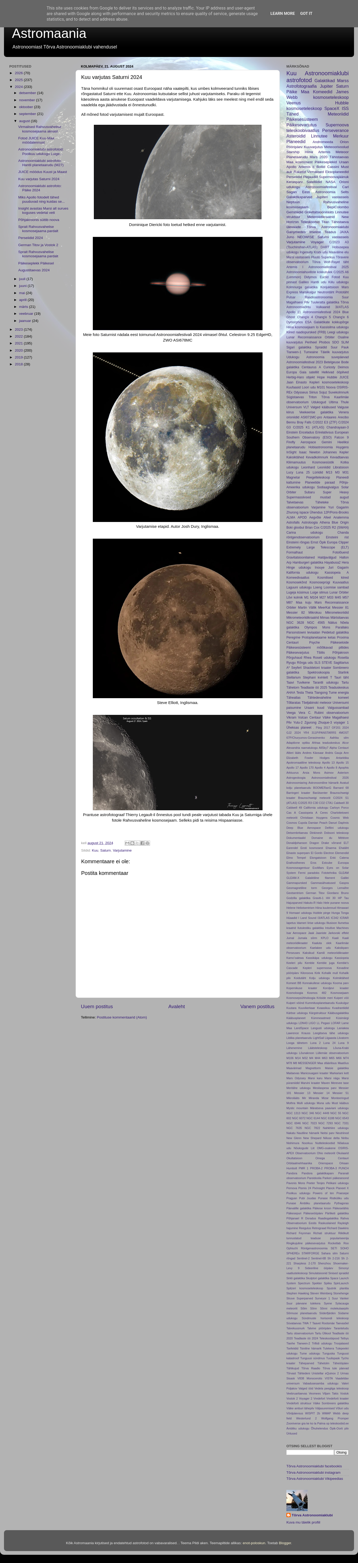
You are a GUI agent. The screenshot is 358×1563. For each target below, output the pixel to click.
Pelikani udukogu (337, 1183)
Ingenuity (306, 252)
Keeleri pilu (294, 962)
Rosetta (343, 657)
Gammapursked (296, 882)
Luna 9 (343, 1042)
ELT (346, 842)
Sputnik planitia (338, 1288)
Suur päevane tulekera (303, 1303)
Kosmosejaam (340, 992)
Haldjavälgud (327, 557)
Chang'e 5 (323, 317)
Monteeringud (340, 1098)
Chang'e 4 (305, 317)
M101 (321, 387)
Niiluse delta (331, 1138)
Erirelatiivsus (324, 432)
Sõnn (313, 1308)
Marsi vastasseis (298, 257)
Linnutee (319, 136)
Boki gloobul (295, 527)
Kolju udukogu (319, 978)
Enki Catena (339, 857)
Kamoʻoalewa (295, 957)
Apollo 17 (292, 767)
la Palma (319, 1423)
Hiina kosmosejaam (300, 327)
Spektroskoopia (318, 672)
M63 (325, 1058)
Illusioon (331, 922)
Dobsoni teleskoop (336, 832)
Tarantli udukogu (326, 682)
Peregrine (293, 637)
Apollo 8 (331, 767)
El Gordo (316, 852)
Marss (343, 80)
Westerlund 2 (306, 1418)
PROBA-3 (330, 1168)
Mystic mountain (297, 1108)
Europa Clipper (338, 542)
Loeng (317, 587)
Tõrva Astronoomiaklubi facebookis (314, 1466)
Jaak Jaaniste (317, 933)
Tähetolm (323, 1363)
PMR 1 (303, 1168)
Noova (330, 387)
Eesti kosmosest (311, 847)
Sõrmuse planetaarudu (301, 1313)
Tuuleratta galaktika (325, 302)
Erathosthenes (295, 862)
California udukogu (316, 807)
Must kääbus (340, 1103)
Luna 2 (315, 1042)
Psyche (314, 642)
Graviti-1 (318, 898)
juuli (23, 279)
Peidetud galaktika (335, 632)
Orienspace (325, 1163)
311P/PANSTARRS (324, 732)
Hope (321, 377)
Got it (306, 13)
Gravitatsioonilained (300, 557)
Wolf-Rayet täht (336, 262)
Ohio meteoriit (326, 1153)
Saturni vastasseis (333, 237)
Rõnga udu (305, 663)
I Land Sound (307, 917)
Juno (290, 237)
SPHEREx (293, 1253)
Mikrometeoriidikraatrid (302, 617)
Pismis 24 (304, 1188)
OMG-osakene (326, 1148)
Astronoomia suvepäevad (327, 357)
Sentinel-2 (303, 1258)
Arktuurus (292, 772)
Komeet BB (293, 983)
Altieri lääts (293, 752)
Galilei (345, 877)
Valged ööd (305, 1388)
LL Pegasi (323, 1023)
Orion (344, 142)
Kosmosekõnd (296, 582)
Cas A (291, 812)
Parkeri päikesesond (335, 1178)
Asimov (329, 772)
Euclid (324, 277)
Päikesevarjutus (301, 124)
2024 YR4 (301, 732)
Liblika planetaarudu (299, 1037)
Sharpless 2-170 (305, 1263)
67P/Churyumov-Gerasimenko (305, 737)
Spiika (327, 1283)
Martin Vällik (307, 607)
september (28, 114)
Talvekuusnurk (295, 1328)
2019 (19, 357)
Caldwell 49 (294, 807)
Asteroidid (295, 136)
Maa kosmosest (299, 162)
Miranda (314, 1098)
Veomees (315, 1393)
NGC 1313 (293, 1113)
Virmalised (315, 172)
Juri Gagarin (338, 567)
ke (307, 1423)
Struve (290, 1298)
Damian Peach (318, 822)
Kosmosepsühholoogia (300, 997)
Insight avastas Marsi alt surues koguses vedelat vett (43, 210)
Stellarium (293, 677)
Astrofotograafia (301, 86)
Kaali (335, 938)
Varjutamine (122, 850)
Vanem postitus (257, 1006)
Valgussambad (338, 708)
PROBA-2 (316, 1168)
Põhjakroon (341, 652)
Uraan (344, 162)
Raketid (300, 172)
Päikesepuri (293, 1213)
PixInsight (318, 1188)
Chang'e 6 (341, 317)
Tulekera (328, 1348)
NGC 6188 (327, 1118)
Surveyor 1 (322, 1298)
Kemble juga (325, 962)
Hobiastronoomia (320, 447)
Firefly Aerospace (301, 442)
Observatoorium (305, 1153)
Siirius (313, 392)
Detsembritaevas (297, 832)
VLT (306, 407)
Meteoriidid (338, 114)
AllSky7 (323, 747)
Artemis (324, 152)
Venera (344, 412)
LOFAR (335, 1023)
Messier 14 (321, 1093)
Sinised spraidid (338, 1273)
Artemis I (294, 267)
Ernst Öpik (318, 542)
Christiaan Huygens (314, 817)
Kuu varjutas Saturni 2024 (38, 179)
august (25, 121)
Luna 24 (329, 1042)
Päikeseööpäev (313, 1213)
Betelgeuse (332, 362)
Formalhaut (294, 552)
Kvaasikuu (323, 1007)
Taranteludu (341, 1328)
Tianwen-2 (303, 1343)
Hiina (309, 152)
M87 (289, 602)
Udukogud (318, 402)
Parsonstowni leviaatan (303, 632)
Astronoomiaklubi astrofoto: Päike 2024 (40, 188)
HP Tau (343, 898)
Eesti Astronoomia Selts (325, 192)
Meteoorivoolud (336, 147)
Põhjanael (292, 1218)
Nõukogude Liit (304, 1148)
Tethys (344, 1338)
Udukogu (292, 357)
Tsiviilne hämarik (311, 1348)
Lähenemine (294, 1048)
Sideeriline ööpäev (319, 1268)
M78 (289, 1063)
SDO (335, 342)
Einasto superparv (298, 852)
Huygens (342, 447)
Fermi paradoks (308, 872)
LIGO (312, 1023)
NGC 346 (308, 1113)
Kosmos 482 (316, 992)
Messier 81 (340, 607)
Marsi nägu (332, 1078)
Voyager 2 (305, 1398)
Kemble (310, 962)
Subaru (309, 492)
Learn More (282, 13)
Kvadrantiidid (340, 1007)
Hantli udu (318, 282)
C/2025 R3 (305, 802)
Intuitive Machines (337, 927)
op (327, 1423)
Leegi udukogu (338, 332)
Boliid (320, 167)
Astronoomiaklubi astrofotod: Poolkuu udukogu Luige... (41, 151)
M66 (339, 1058)
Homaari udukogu (300, 912)
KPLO (325, 938)
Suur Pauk (340, 347)
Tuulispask (333, 1358)
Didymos (310, 277)
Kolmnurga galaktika (301, 287)
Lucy (289, 472)
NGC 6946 (293, 1123)
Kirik (317, 973)
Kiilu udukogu (338, 282)
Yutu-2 (298, 722)
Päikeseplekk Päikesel (36, 263)
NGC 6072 (298, 1118)
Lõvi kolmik (294, 597)
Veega (290, 713)
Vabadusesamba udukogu (320, 1383)
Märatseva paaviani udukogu (329, 1108)
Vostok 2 (292, 1398)
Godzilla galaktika (298, 898)
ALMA (290, 517)
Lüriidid (318, 472)
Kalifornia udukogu (302, 572)
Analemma (341, 517)
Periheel (311, 342)
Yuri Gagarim (338, 507)
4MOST (344, 732)
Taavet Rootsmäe (323, 1323)
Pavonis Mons (295, 1183)
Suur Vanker (340, 1298)
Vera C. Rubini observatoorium (324, 713)
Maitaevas (292, 1073)
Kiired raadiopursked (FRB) (306, 332)
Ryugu (291, 663)
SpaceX (331, 108)
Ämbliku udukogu (297, 1428)
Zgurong (310, 722)
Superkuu (328, 257)
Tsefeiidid (292, 1348)
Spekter (317, 1283)
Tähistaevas (339, 157)
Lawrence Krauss (298, 1033)
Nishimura (292, 1143)
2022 (19, 336)
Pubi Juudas (307, 1198)
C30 (315, 802)
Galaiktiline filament (320, 877)
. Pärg (317, 727)
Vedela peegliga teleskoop (332, 1388)
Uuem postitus (97, 1006)
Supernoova (337, 124)
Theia (309, 692)
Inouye (319, 567)
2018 (19, 364)
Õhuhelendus (319, 1428)
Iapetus (291, 922)
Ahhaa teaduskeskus (326, 742)
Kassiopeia (342, 957)
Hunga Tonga (340, 912)
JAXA (344, 232)
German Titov (315, 893)
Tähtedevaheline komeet (328, 697)
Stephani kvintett (315, 677)
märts (24, 307)
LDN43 (303, 1023)
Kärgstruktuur (317, 1013)
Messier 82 (295, 612)
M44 (317, 1058)
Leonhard (308, 467)
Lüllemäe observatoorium (332, 1053)
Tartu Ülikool (323, 1333)
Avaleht (176, 1006)
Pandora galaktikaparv (318, 1173)
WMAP (326, 1413)
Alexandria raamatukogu (302, 747)
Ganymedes (296, 232)
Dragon (314, 842)
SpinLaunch (341, 1283)
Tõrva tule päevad (335, 1368)
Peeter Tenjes (316, 1183)
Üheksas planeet (298, 727)
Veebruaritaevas (296, 1393)
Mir (304, 1098)
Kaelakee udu (320, 947)
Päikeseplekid (326, 162)
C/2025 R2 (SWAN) (334, 527)
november (27, 100)
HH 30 (330, 898)
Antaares (330, 417)
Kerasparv (294, 182)
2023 (19, 329)
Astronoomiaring (296, 782)
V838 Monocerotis (309, 1378)
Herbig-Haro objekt (300, 377)
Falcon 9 (341, 437)
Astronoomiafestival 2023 (304, 362)
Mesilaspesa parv (325, 1088)
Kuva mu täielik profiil (303, 1522)
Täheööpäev (341, 1363)
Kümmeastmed (320, 1018)
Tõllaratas (293, 703)
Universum (294, 407)
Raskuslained (327, 1223)
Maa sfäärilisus (327, 1063)
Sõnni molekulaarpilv (334, 1308)
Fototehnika (329, 872)
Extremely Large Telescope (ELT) (317, 547)
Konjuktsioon (329, 287)
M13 (329, 472)
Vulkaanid (323, 307)
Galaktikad (325, 80)
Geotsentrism (294, 893)
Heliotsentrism (305, 907)
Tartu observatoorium (300, 1333)
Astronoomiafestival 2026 (330, 777)
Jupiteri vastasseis (332, 197)
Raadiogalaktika (328, 1218)
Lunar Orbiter (339, 592)
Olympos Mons (317, 627)
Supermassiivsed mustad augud (317, 497)
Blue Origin (340, 522)
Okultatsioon (294, 1158)
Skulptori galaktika (317, 1278)
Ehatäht (344, 847)
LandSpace (301, 1028)
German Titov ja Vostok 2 (38, 245)
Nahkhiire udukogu (336, 1128)
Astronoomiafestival (321, 187)
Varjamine (318, 507)
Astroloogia (310, 522)
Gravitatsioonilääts (319, 212)
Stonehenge (341, 1293)
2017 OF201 (332, 727)
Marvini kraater (310, 1082)
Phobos (324, 342)
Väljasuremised (325, 1408)
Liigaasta (330, 1037)
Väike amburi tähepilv (300, 1408)
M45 (338, 597)
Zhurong (292, 512)
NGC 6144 (313, 1118)
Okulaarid (343, 1153)
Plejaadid (310, 177)
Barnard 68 (341, 787)
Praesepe (343, 1193)
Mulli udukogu (306, 1103)
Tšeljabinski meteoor (316, 703)
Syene (328, 1303)
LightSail (318, 1037)
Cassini (333, 167)
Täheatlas (293, 697)
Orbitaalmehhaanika (299, 1163)
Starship (293, 152)
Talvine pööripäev (319, 1328)
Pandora (291, 1173)
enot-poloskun (254, 1543)
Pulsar (290, 297)
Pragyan (291, 1198)
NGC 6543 (342, 1118)
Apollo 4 (320, 767)
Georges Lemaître (335, 887)
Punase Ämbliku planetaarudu (308, 1203)
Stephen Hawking (297, 1293)
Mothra (290, 1103)
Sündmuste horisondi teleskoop (325, 1318)
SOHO (344, 1248)
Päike (291, 91)
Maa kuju (303, 602)
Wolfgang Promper (335, 1418)
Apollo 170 (307, 767)
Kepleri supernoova (317, 967)
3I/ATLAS (342, 307)
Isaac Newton (309, 452)
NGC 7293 (325, 1123)
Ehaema (331, 847)
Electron (329, 852)
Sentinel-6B (318, 1258)
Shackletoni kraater (317, 668)
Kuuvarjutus (313, 147)
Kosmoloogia (294, 992)
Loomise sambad (336, 587)
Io (317, 327)
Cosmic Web (339, 817)
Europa (291, 372)
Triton (313, 397)
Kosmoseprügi (319, 582)
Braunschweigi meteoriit (314, 797)
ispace (304, 512)
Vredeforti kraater (337, 1398)
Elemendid (342, 852)
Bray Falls (304, 422)
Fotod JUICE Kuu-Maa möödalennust (36, 140)
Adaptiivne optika (298, 742)
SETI (334, 1248)
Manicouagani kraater (315, 1073)
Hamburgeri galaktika (307, 562)
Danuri (333, 822)
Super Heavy (336, 492)
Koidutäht (300, 978)
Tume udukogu (310, 1353)
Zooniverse (293, 1423)
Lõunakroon (306, 1053)
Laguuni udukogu (299, 587)
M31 (345, 472)
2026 (19, 73)
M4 (311, 1058)
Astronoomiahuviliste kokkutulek (309, 272)
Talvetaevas (294, 502)
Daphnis (343, 822)
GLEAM (344, 872)
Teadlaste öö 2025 (313, 687)
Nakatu (290, 1133)
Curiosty (329, 367)
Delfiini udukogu (337, 827)
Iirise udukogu (316, 922)
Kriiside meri (325, 997)
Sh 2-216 (334, 1258)
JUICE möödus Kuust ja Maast (42, 172)
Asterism (343, 772)
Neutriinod (342, 1133)
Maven (325, 1082)
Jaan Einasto (296, 382)
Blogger (285, 1543)
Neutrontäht (325, 292)
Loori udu (309, 387)
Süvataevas (293, 1323)
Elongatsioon (318, 857)
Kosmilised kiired (333, 577)
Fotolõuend (341, 552)
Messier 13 (302, 1093)
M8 (295, 1063)
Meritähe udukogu (298, 1088)
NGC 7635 (294, 1128)
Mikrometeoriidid (337, 612)
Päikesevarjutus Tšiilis (305, 652)
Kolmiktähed (341, 978)
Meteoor (342, 152)
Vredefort (319, 1398)
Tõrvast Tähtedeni (298, 1373)
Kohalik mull (330, 973)
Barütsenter (320, 792)
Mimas (325, 617)
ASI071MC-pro (311, 417)
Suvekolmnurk (338, 392)
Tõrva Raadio (310, 1368)
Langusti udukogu (323, 1028)
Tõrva (316, 262)
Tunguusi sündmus (312, 1358)
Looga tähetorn (297, 1042)
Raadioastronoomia (319, 297)
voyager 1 (341, 722)
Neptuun (293, 202)
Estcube (327, 862)
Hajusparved (294, 902)
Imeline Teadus (322, 232)
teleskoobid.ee (339, 1423)
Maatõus (343, 1063)
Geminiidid (294, 212)
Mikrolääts (292, 1098)
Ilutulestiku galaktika (311, 927)
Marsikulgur (307, 292)
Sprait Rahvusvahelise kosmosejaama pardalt (38, 229)
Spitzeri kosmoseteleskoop (304, 1288)
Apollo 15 (342, 762)
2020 (19, 350)
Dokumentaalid (295, 837)
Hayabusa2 (332, 562)
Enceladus (306, 432)
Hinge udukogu (298, 567)
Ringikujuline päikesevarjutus (305, 1243)
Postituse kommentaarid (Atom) (122, 1017)
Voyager (317, 242)
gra (304, 1423)
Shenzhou (324, 1263)
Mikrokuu (314, 612)
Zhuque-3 (325, 722)
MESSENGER (307, 1063)
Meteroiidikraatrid (321, 217)
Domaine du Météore (330, 837)
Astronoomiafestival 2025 (328, 267)
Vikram (291, 717)
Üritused (291, 1433)
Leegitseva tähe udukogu (331, 1033)
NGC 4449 (322, 1113)
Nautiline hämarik (308, 1133)
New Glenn (294, 1138)
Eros (313, 862)
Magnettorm (313, 1068)
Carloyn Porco (339, 807)
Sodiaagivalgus (328, 487)
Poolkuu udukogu (298, 1193)
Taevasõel (342, 1323)
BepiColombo (338, 207)
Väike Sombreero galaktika (331, 1403)
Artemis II (306, 167)
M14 (298, 1058)
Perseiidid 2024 (30, 238)
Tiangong (321, 692)
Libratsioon (341, 467)
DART (325, 247)
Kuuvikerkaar (306, 1007)
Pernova (291, 1188)
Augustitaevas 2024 (34, 270)
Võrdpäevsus (294, 1413)
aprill (23, 300)
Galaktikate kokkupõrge (331, 322)
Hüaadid (291, 917)
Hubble (332, 377)
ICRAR (344, 917)
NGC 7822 (312, 1128)
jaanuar (25, 321)
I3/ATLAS (324, 917)
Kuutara (291, 1007)
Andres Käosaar (313, 752)
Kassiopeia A (337, 572)
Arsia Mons (311, 772)
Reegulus (305, 1228)
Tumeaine (311, 352)
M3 (337, 472)
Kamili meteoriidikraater (333, 952)
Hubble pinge (321, 912)
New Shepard (312, 1138)
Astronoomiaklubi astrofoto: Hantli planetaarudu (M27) (41, 163)
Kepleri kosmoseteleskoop (329, 382)
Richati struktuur (324, 1233)
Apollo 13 (328, 762)
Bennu (291, 422)
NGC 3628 (295, 623)
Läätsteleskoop (317, 1048)
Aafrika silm (339, 737)
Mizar (325, 1098)
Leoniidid (323, 467)
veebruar (26, 314)
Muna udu (323, 1103)
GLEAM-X (292, 877)
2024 (19, 87)
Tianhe (290, 1343)
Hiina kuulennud (325, 907)
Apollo (291, 167)
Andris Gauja (333, 752)
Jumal (290, 938)
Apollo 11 (293, 312)
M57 (345, 597)
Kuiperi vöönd (295, 1002)
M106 (290, 1058)
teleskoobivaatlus (302, 130)
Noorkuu (307, 1143)
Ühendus (316, 512)
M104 (314, 597)
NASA (330, 182)
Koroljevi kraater (336, 988)
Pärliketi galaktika (337, 1213)
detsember (28, 93)
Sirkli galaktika (295, 1278)
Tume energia (339, 692)
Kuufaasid (293, 387)
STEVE (327, 663)
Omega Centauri (332, 1158)
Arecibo (343, 417)
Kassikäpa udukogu (319, 957)
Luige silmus (319, 592)
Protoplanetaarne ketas (318, 637)
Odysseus (301, 392)
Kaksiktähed (295, 457)
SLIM (345, 342)
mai (22, 293)
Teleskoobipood (329, 1338)
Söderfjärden (327, 1313)
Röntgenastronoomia (314, 1248)
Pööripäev (294, 147)
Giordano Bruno (338, 893)
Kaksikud (308, 952)
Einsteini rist (337, 537)
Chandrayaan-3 (337, 427)
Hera (345, 562)
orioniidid (292, 417)
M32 (305, 1058)
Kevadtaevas (339, 457)
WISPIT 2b (312, 1413)
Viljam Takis (330, 1393)
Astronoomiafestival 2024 (321, 312)
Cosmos (291, 822)
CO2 (322, 802)
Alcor (345, 742)
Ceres (324, 812)
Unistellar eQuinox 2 (325, 1373)
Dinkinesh (316, 832)
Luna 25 (303, 472)
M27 (323, 597)
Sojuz (323, 392)
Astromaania (49, 33)
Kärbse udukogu (297, 1013)
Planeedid (295, 141)
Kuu (95, 850)
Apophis (343, 767)
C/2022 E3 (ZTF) (325, 422)
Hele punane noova (336, 902)
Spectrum (304, 1283)
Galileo (304, 282)
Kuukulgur (342, 1002)
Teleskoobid (310, 222)
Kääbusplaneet (295, 1018)
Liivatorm (343, 1037)
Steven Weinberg (321, 1293)
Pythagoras (341, 1203)
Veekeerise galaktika (316, 412)
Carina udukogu (304, 532)
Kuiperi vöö (341, 997)
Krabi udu (321, 252)
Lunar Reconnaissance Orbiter (310, 337)
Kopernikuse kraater (301, 988)
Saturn (105, 850)
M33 (330, 597)
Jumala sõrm (307, 938)
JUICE (344, 377)
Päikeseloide (339, 642)
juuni (23, 286)
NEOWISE (305, 237)
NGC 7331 (341, 1123)
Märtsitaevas (339, 617)
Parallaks (342, 627)
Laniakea (343, 1028)
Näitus (332, 623)
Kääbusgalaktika (338, 1013)
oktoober (26, 107)
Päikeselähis (341, 1208)
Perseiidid (294, 177)
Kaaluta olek (321, 943)
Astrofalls (293, 522)
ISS (345, 108)
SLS (317, 663)
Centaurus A (311, 367)
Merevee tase (340, 1082)
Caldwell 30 (341, 802)
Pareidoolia (314, 1178)
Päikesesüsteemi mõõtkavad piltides (317, 647)
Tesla (300, 692)
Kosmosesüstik (323, 462)
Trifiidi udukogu (322, 1343)
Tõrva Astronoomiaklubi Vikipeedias (314, 1479)
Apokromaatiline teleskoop (303, 762)
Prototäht (342, 292)
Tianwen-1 (293, 352)
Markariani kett (339, 1073)
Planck (330, 1188)
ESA (308, 322)
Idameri (301, 922)
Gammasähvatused (323, 882)
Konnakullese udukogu (317, 983)
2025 (19, 80)
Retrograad (319, 1228)
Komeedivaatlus (297, 577)
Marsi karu (315, 1078)
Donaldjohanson (296, 842)
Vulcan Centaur (309, 717)
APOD (302, 517)
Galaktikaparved (299, 197)
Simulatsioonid (318, 1273)
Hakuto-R (309, 902)
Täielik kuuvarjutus (335, 352)
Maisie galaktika (337, 1068)
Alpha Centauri (339, 747)
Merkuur (341, 136)
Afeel (327, 517)
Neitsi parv (328, 1133)
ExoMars (318, 867)
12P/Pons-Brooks (336, 512)
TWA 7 (306, 1323)
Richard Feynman (298, 1233)
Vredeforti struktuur (298, 1403)
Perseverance (335, 130)
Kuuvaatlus (341, 582)
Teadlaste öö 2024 (306, 1338)
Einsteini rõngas (297, 542)
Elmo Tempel (296, 857)
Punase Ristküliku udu (333, 1198)
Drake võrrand (331, 842)
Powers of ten (323, 1193)
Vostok (344, 1393)
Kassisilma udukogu (334, 327)
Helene (290, 907)
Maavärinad (293, 1068)
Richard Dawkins (338, 1228)
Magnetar (293, 477)
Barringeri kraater (298, 792)
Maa (305, 91)
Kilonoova (306, 973)
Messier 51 (341, 1093)
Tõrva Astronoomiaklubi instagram (313, 1473)
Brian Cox (312, 527)
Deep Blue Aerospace (303, 827)
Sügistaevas (295, 397)
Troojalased (341, 1343)
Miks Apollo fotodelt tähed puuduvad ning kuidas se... (41, 199)
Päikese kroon (322, 1208)
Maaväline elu (339, 252)
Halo (319, 902)
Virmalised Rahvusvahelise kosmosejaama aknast (39, 129)
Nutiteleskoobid (325, 1143)
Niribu (345, 1138)
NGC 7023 (309, 1123)
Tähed (292, 114)
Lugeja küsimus (297, 592)
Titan (325, 222)
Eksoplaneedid (337, 172)
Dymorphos (294, 322)
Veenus (293, 102)
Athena (325, 522)
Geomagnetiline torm (301, 887)
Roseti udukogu (324, 657)
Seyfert (296, 668)
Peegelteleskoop (318, 477)
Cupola (302, 822)
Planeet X (342, 1188)
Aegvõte (315, 517)
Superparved (305, 1298)
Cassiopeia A (308, 812)
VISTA (329, 1378)
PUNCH (344, 1168)
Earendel (292, 847)
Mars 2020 (319, 157)
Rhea (307, 657)
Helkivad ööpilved (335, 372)
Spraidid (321, 347)
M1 (306, 597)
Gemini (327, 442)
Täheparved (306, 1363)
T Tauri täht (339, 677)
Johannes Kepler (336, 452)
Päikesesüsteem (302, 119)
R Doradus (308, 1218)
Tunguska (328, 1353)
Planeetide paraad (320, 482)
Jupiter (326, 86)
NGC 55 (335, 1113)
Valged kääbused (323, 407)
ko (311, 1423)
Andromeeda (323, 142)
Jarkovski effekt (338, 933)
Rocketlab (334, 1243)
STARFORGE (310, 1253)
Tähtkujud (292, 1368)
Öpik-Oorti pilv (339, 1428)
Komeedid (322, 91)
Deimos (343, 367)
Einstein (292, 432)
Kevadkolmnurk (317, 457)
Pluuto (315, 257)
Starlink (343, 672)
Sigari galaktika (298, 347)
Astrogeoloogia (295, 777)
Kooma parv (341, 983)
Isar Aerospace (296, 933)
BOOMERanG (322, 787)
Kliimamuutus (296, 462)
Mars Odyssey (296, 1078)
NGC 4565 (316, 623)
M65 (331, 1058)
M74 (346, 1058)
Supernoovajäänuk (334, 177)
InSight (291, 452)
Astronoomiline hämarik (323, 782)
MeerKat (324, 607)
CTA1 (329, 802)
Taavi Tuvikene (298, 682)
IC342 (335, 917)
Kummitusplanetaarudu (320, 1002)
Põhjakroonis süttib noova (38, 220)
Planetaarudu (297, 157)
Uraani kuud (314, 708)
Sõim (303, 1308)
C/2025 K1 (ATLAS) (308, 427)
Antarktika (342, 757)
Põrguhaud (294, 657)
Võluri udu (342, 1408)
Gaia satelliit (309, 372)
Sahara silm (329, 1253)
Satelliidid (314, 182)
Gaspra (344, 882)
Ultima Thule (339, 402)
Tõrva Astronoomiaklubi (328, 227)
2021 (19, 343)
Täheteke (322, 502)
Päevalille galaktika (298, 1208)
